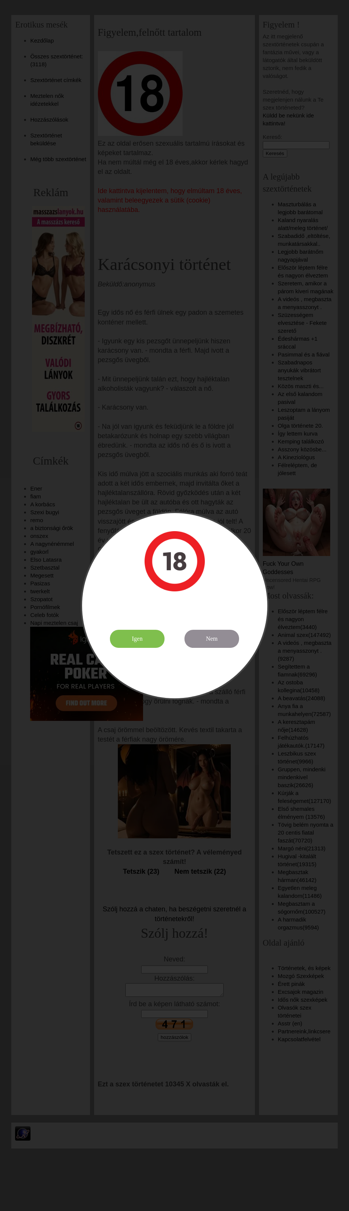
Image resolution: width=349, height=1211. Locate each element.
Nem (212, 638)
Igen (137, 638)
